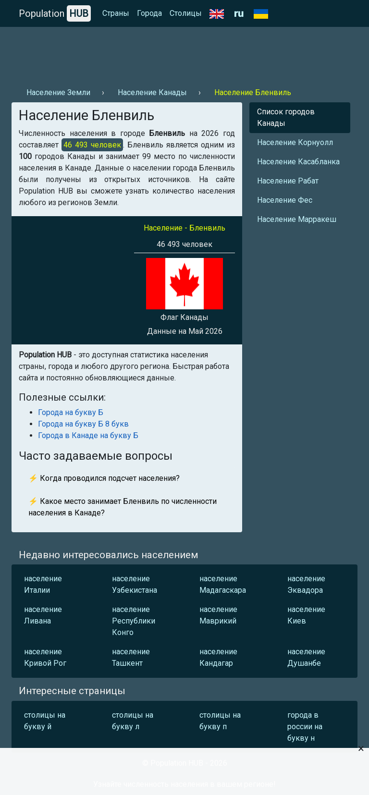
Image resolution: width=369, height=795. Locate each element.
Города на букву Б (70, 412)
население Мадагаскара (222, 584)
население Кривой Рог (45, 657)
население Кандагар (218, 657)
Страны (115, 13)
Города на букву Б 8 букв (83, 423)
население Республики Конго (133, 621)
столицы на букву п (220, 720)
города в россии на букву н (304, 726)
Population (55, 13)
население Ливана (43, 615)
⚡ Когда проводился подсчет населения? (104, 478)
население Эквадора (306, 584)
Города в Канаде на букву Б (88, 435)
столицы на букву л (132, 720)
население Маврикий (218, 615)
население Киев (306, 615)
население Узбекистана (134, 584)
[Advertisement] (184, 53)
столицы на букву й (44, 720)
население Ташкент (131, 657)
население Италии (43, 584)
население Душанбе (306, 657)
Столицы (186, 13)
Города (149, 13)
